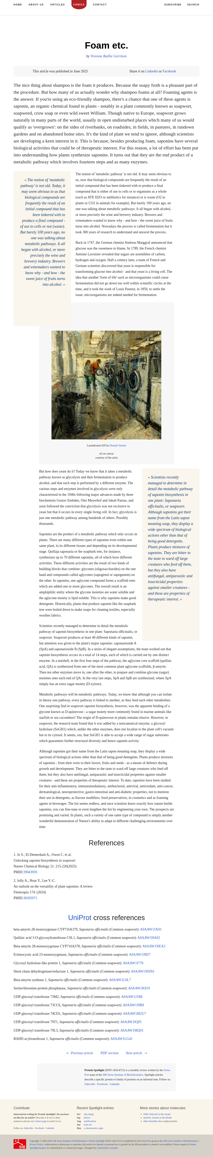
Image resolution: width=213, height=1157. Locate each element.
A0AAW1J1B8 (132, 997)
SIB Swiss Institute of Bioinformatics (122, 1074)
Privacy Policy (36, 1144)
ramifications (90, 1121)
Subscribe (89, 1084)
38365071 (30, 898)
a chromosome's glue (93, 1128)
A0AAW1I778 (133, 963)
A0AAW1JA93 (150, 929)
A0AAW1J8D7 (139, 954)
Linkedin (151, 71)
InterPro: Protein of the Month (157, 1117)
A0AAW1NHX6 (142, 971)
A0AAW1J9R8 (133, 1005)
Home (18, 4)
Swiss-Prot (146, 1141)
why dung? (89, 1114)
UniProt (79, 918)
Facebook (169, 71)
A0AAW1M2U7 (134, 1013)
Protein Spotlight (97, 1141)
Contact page (40, 1121)
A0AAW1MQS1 (132, 1030)
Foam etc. (106, 45)
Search (193, 4)
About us (36, 4)
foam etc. (88, 1124)
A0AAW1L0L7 (120, 980)
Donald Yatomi (117, 445)
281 (184, 29)
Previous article (82, 1053)
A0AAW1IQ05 (131, 1022)
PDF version (109, 1053)
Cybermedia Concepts (107, 1148)
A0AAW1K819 (139, 988)
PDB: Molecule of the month (156, 1114)
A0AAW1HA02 (148, 938)
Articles (57, 4)
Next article (134, 1053)
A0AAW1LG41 (121, 1039)
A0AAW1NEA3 (153, 946)
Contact (100, 4)
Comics (79, 4)
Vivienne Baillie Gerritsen (108, 56)
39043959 (30, 872)
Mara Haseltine (150, 1121)
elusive (87, 1117)
